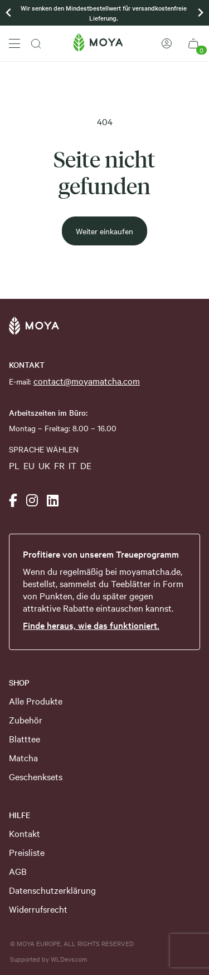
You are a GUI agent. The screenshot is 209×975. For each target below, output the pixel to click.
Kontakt (24, 833)
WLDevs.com (69, 958)
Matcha (23, 757)
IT (72, 465)
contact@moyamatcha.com (86, 381)
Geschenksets (35, 776)
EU (29, 465)
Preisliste (27, 852)
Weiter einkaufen (104, 231)
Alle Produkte (35, 701)
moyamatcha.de (150, 571)
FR (59, 465)
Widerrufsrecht (38, 909)
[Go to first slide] (200, 12)
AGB (18, 871)
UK (44, 465)
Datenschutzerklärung (52, 890)
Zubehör (25, 719)
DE (85, 465)
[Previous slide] (8, 12)
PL (14, 465)
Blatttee (24, 738)
